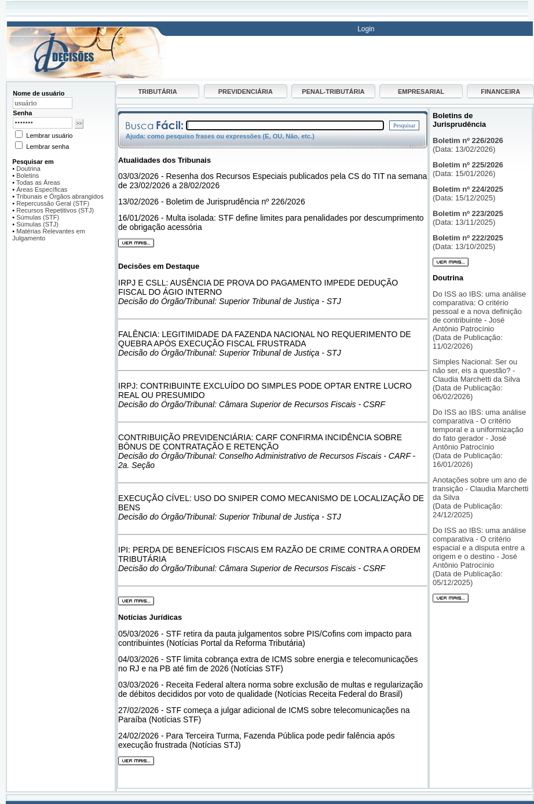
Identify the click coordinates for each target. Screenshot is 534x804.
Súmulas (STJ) (37, 224)
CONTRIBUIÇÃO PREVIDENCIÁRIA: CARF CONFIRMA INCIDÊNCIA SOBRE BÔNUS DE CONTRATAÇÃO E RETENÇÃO (260, 442)
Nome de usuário (38, 93)
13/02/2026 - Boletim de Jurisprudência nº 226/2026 (211, 201)
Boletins (27, 175)
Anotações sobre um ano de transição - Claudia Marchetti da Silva (480, 489)
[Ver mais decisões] (136, 603)
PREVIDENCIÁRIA (245, 91)
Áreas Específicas (41, 189)
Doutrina (28, 168)
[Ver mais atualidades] (136, 244)
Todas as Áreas (38, 182)
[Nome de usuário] (42, 103)
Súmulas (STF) (37, 217)
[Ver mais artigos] (451, 600)
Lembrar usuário (43, 135)
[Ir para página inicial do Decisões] (86, 75)
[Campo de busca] (285, 125)
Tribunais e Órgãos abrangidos (60, 196)
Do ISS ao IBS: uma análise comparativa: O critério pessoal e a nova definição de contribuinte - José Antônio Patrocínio (479, 311)
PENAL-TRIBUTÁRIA (333, 91)
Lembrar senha (42, 146)
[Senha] (42, 123)
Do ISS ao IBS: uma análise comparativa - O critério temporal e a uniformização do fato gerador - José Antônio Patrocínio (479, 429)
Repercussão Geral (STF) (52, 203)
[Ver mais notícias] (136, 762)
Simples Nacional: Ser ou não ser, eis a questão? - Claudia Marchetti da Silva (478, 370)
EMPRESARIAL (421, 91)
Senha (22, 112)
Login (365, 29)
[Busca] (86, 27)
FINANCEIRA (500, 91)
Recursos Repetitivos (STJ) (55, 210)
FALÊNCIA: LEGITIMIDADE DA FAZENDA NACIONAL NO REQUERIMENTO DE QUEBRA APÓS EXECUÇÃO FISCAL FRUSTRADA (264, 339)
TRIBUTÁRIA (157, 91)
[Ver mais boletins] (451, 264)
